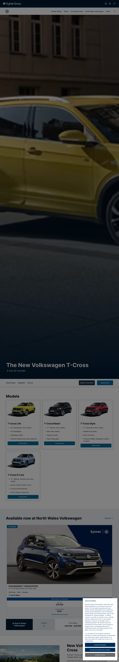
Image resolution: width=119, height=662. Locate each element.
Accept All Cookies (100, 648)
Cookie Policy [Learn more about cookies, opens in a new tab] (89, 645)
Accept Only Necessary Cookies (100, 653)
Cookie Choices (100, 658)
